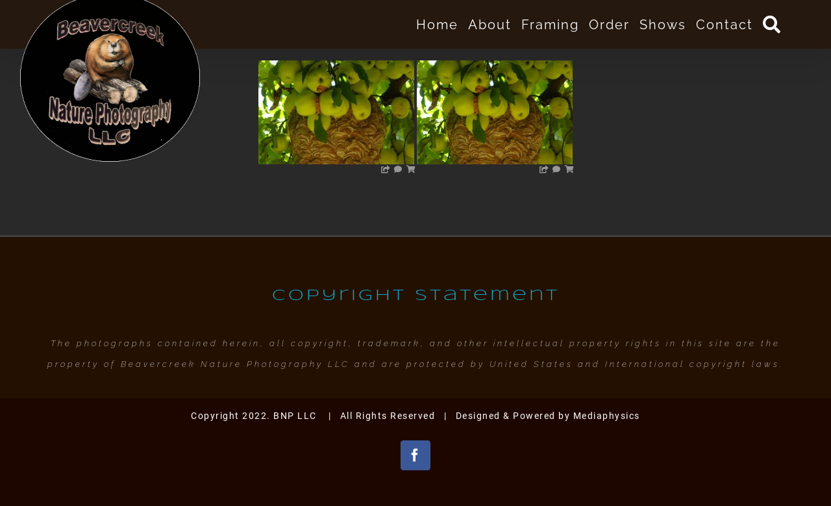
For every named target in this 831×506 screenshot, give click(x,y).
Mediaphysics (606, 416)
